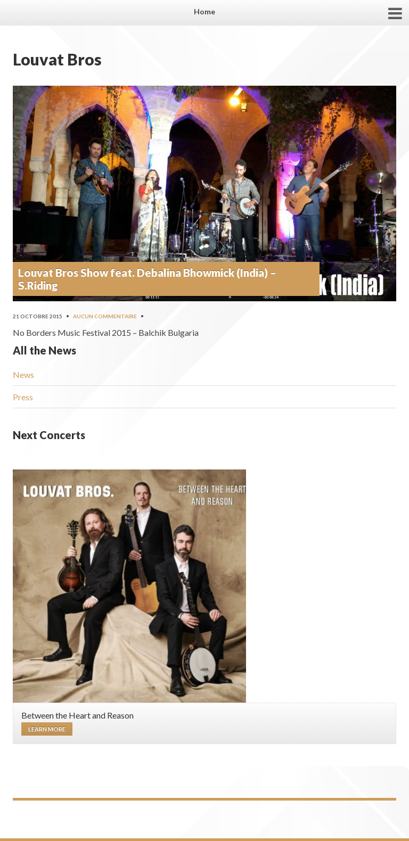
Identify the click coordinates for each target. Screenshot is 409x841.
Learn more (47, 728)
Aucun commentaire (105, 316)
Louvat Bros (57, 59)
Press (23, 397)
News (23, 374)
